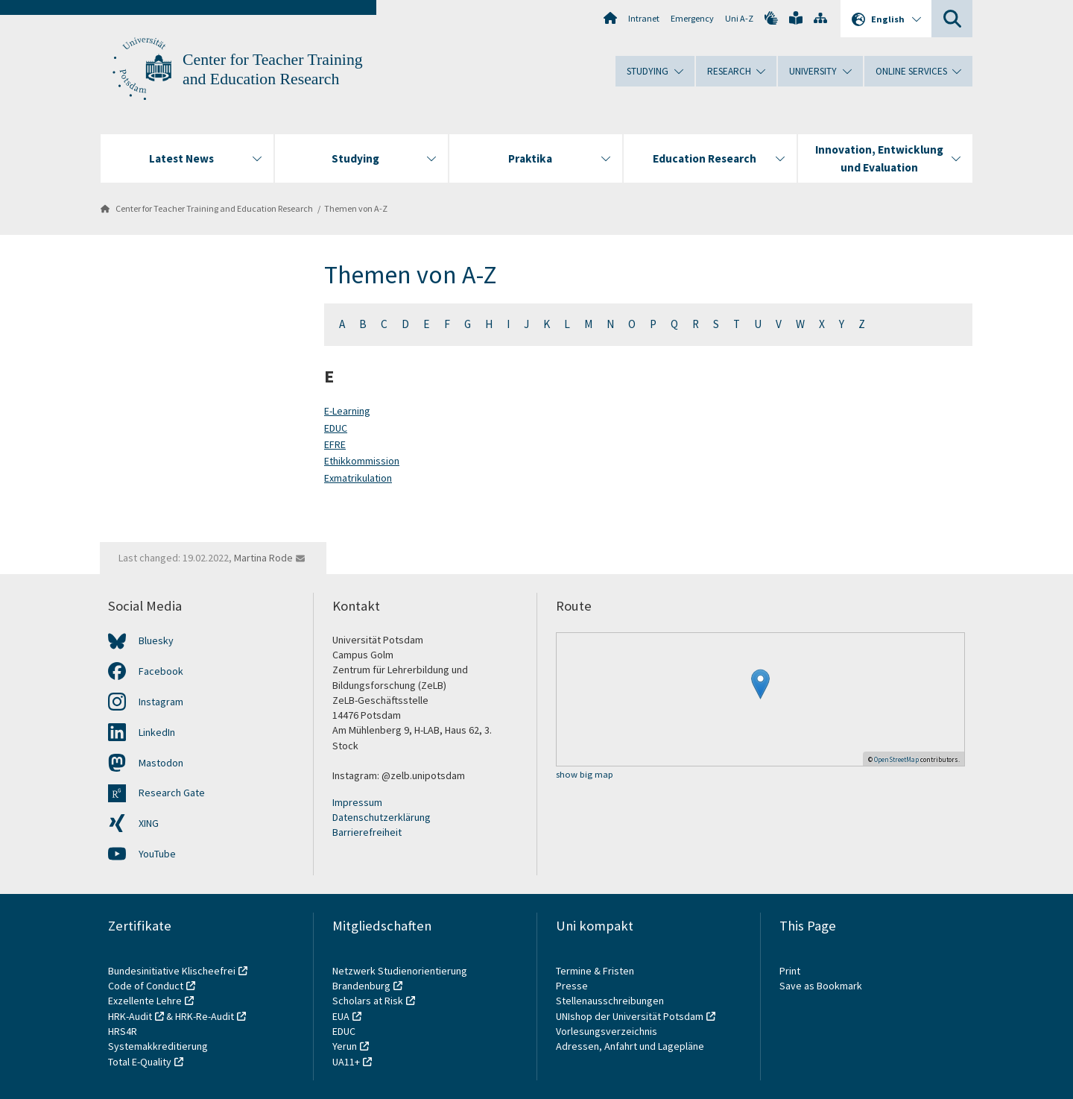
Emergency (692, 18)
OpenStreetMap (896, 759)
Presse (573, 985)
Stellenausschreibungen (610, 1000)
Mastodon (161, 762)
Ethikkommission (361, 460)
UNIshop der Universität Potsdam (629, 1016)
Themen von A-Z (355, 208)
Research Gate (172, 792)
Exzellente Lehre (145, 1000)
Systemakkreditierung (158, 1046)
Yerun (344, 1046)
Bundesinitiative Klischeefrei (171, 970)
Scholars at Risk (367, 1000)
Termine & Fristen (596, 970)
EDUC (335, 428)
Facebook (161, 671)
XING (149, 823)
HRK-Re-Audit (204, 1016)
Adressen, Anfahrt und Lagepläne (630, 1046)
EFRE (335, 444)
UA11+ (346, 1061)
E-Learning (347, 411)
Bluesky (156, 640)
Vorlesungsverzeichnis (607, 1031)
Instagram (161, 701)
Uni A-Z (739, 18)
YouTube (157, 853)
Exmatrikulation (358, 478)
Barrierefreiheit (367, 832)
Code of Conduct (145, 985)
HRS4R (122, 1031)
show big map (584, 775)
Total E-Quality (139, 1061)
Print (789, 970)
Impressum (357, 802)
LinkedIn (157, 732)
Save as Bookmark (820, 985)
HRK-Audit (130, 1016)
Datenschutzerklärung (381, 817)
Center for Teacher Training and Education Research (214, 208)
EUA (340, 1016)
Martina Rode (263, 557)
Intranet (643, 18)
